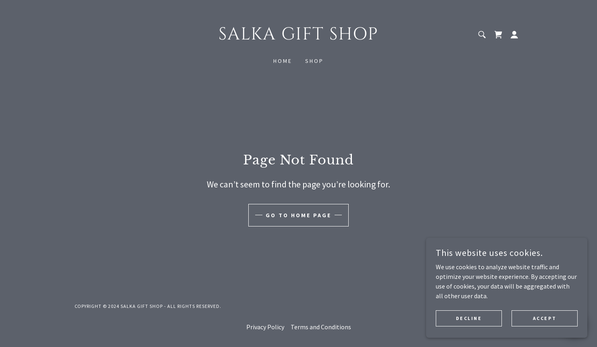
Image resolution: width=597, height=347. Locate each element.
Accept (544, 324)
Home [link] (282, 60)
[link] (298, 37)
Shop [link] (314, 60)
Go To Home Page (298, 215)
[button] (514, 35)
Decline (469, 324)
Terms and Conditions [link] (321, 327)
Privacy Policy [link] (265, 327)
